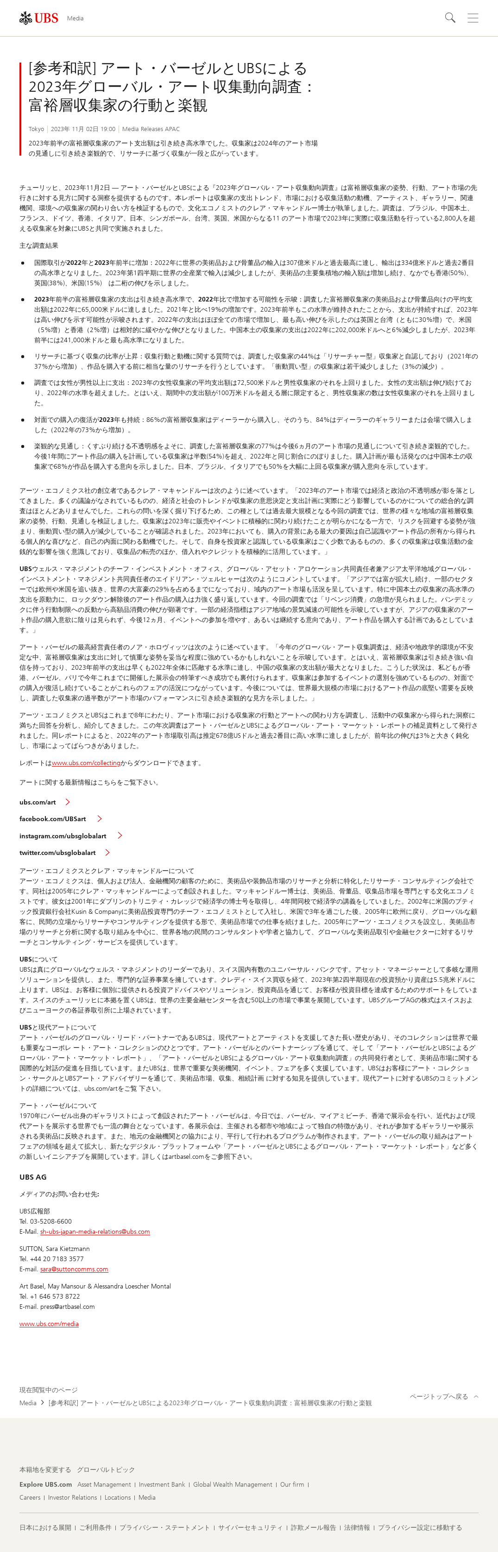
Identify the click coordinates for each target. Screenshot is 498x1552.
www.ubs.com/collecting (86, 763)
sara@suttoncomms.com (74, 1269)
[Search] (450, 18)
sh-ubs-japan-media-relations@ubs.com (95, 1232)
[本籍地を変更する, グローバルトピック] (106, 1470)
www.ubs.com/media (49, 1324)
